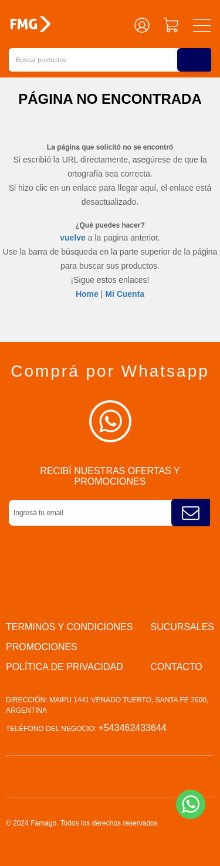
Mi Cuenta (124, 294)
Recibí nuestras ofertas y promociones (110, 476)
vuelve (73, 237)
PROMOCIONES (41, 647)
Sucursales (182, 627)
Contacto (176, 667)
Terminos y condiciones (69, 627)
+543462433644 (133, 728)
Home (87, 294)
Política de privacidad (64, 667)
